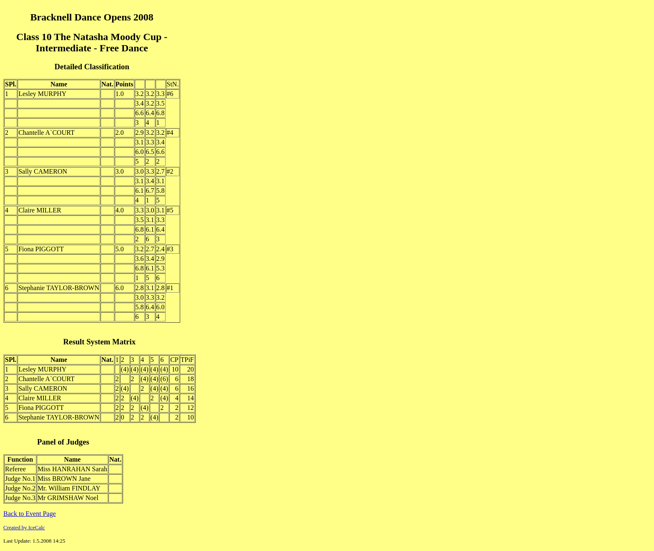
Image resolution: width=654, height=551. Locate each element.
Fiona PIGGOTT (41, 249)
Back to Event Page (29, 513)
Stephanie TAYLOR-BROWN (58, 287)
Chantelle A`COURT (46, 132)
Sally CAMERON (42, 171)
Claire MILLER (39, 210)
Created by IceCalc (24, 527)
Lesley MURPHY (42, 93)
